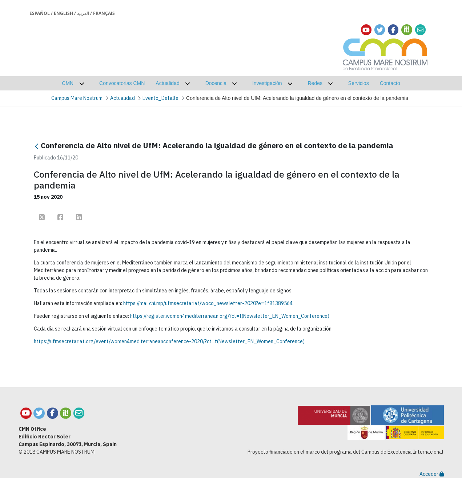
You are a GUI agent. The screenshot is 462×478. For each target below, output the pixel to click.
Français (104, 13)
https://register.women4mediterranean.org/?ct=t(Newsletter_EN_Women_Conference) (229, 316)
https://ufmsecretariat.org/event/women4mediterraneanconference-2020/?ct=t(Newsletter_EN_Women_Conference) (169, 341)
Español (39, 13)
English (63, 13)
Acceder (431, 474)
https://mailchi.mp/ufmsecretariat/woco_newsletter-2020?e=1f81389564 (208, 303)
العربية (83, 13)
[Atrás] (37, 146)
